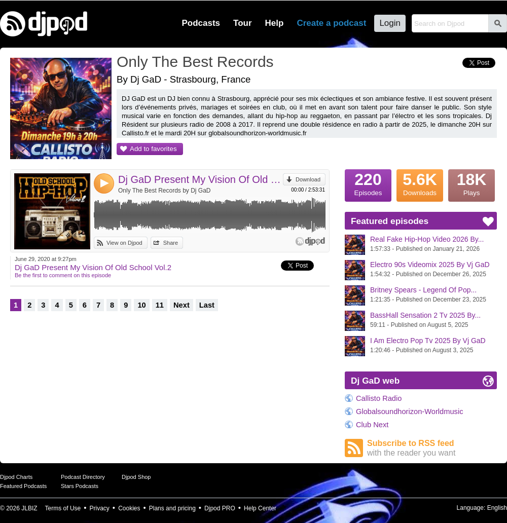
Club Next (372, 425)
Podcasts (201, 23)
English (497, 507)
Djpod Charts (16, 477)
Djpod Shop (136, 477)
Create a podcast (331, 23)
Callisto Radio (379, 398)
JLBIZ (29, 508)
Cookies (129, 508)
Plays (471, 183)
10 (141, 305)
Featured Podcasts (23, 486)
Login (390, 23)
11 (160, 305)
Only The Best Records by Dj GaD (164, 190)
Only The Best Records (195, 61)
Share (170, 243)
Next (181, 305)
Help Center (260, 508)
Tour (242, 23)
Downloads (419, 183)
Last (206, 305)
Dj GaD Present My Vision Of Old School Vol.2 (200, 179)
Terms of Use (63, 508)
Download (308, 179)
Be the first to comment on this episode (63, 275)
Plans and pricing (172, 508)
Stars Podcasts (79, 486)
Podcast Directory (83, 477)
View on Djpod (124, 243)
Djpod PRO (219, 508)
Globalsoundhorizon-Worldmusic (409, 411)
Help (274, 23)
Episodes (368, 183)
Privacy (100, 508)
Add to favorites (153, 149)
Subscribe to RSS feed (432, 448)
